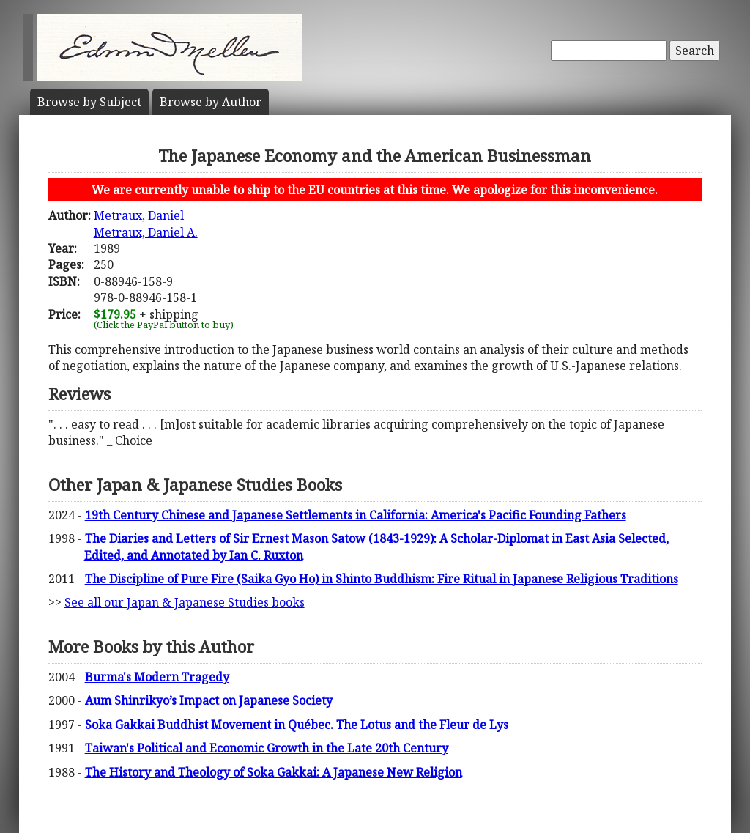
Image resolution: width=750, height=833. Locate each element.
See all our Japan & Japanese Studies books (184, 602)
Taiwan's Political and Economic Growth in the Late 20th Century (266, 748)
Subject (89, 102)
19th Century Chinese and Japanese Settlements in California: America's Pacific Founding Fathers (355, 515)
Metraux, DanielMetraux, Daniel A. (146, 223)
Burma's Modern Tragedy (157, 677)
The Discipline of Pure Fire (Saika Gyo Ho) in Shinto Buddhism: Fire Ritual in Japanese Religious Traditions (381, 579)
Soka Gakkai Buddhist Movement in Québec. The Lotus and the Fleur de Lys (296, 725)
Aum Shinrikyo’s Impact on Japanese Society (209, 700)
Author (210, 102)
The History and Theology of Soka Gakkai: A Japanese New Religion (273, 772)
